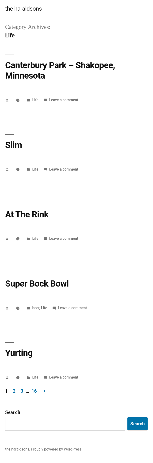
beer (35, 308)
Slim (13, 145)
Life (35, 100)
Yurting (19, 353)
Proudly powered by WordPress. (57, 449)
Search (12, 412)
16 (34, 391)
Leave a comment (63, 100)
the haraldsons (23, 8)
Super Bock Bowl (37, 284)
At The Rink (27, 214)
